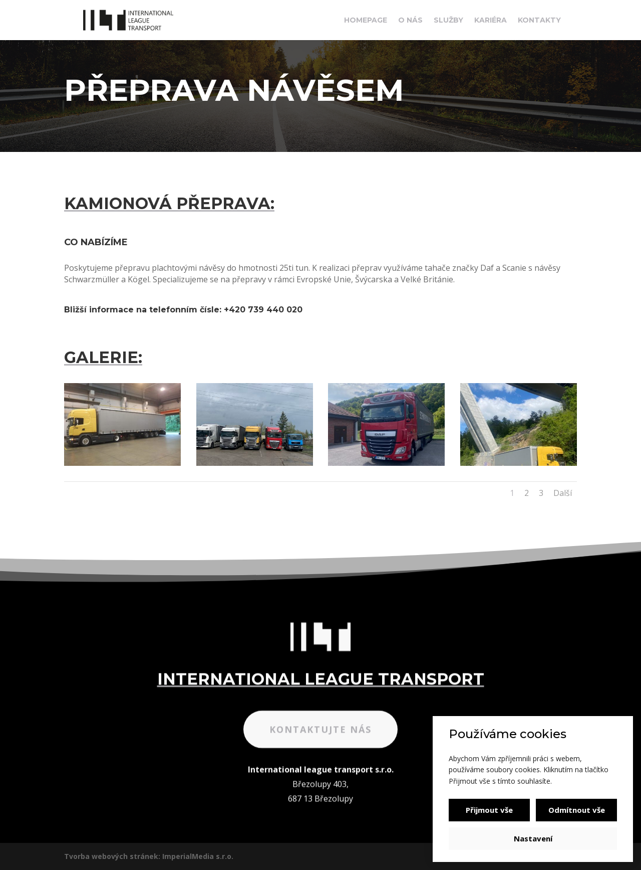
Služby (448, 21)
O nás (410, 21)
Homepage (365, 21)
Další (562, 492)
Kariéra (490, 21)
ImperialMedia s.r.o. (197, 856)
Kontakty (539, 21)
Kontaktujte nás (320, 763)
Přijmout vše (489, 810)
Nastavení (533, 838)
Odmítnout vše (576, 810)
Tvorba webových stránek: (112, 856)
